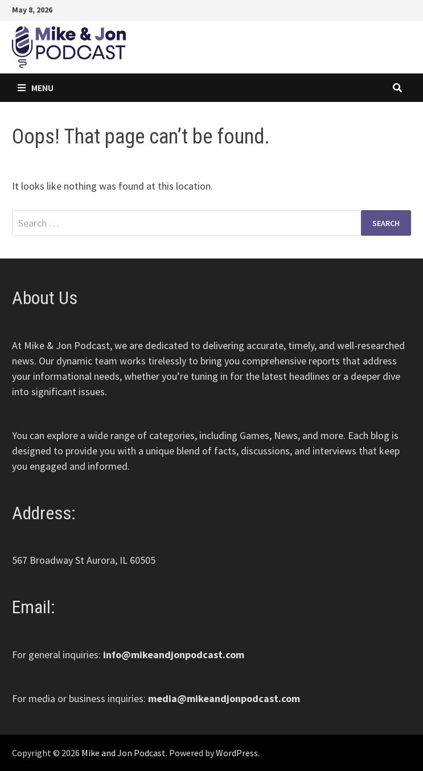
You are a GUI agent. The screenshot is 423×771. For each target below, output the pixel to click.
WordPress (237, 752)
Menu (36, 87)
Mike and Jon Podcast (123, 752)
